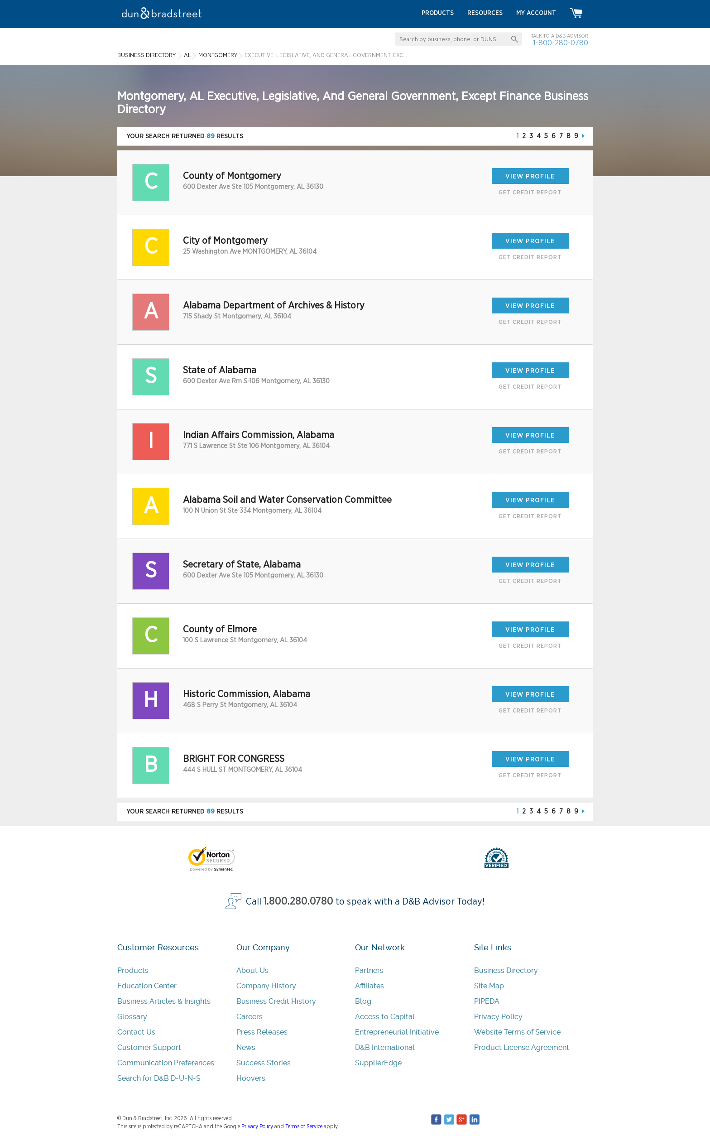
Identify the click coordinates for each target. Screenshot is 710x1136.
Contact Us (136, 1032)
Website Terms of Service (517, 1032)
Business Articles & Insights (164, 1001)
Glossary (132, 1016)
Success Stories (263, 1063)
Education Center (147, 986)
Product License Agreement (521, 1047)
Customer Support (149, 1047)
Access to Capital (385, 1016)
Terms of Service (303, 1126)
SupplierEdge (378, 1063)
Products (133, 970)
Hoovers (250, 1078)
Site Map (489, 986)
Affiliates (369, 986)
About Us (252, 970)
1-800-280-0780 (560, 43)
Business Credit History (276, 1001)
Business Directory (506, 970)
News (245, 1047)
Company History (266, 986)
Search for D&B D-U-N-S (159, 1078)
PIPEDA (486, 1001)
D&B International (385, 1047)
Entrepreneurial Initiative (397, 1032)
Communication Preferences (165, 1063)
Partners (369, 970)
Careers (249, 1016)
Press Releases (262, 1032)
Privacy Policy (498, 1016)
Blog (363, 1001)
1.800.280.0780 (298, 901)
